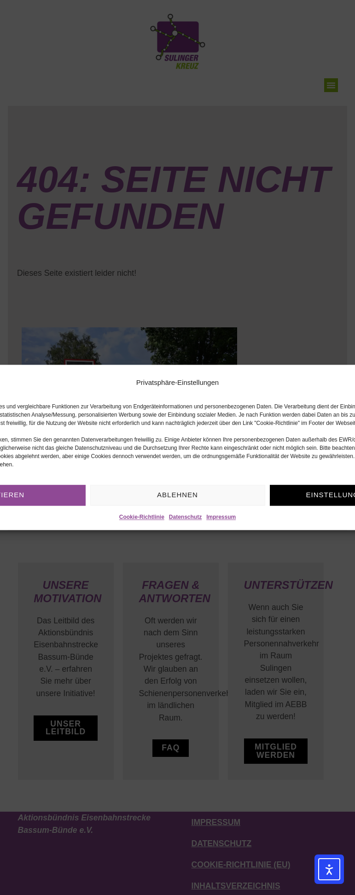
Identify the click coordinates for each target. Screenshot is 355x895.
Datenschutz (185, 517)
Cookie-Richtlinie (141, 517)
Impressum (221, 517)
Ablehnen (177, 495)
